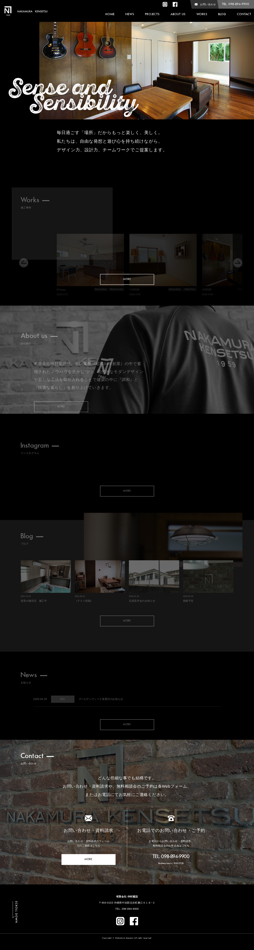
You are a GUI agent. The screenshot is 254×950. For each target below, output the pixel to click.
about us (178, 14)
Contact (244, 14)
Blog (222, 14)
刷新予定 (188, 611)
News (129, 14)
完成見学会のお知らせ (142, 611)
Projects (152, 14)
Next (246, 59)
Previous (7, 59)
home (110, 14)
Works (201, 14)
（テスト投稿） (84, 611)
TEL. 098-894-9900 (171, 856)
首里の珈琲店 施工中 (34, 611)
